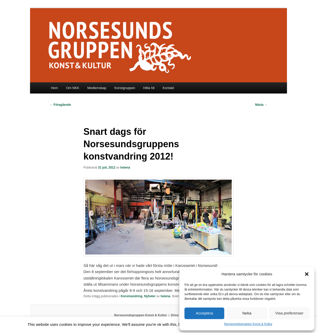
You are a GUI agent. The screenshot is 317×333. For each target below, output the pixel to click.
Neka (246, 313)
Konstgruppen (124, 88)
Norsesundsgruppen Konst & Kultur (248, 324)
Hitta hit (149, 88)
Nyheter (150, 296)
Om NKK (72, 88)
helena (125, 167)
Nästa (261, 105)
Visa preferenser (289, 313)
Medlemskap (96, 88)
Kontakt (168, 88)
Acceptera (204, 313)
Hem (54, 88)
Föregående (60, 105)
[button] (306, 274)
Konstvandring (132, 296)
